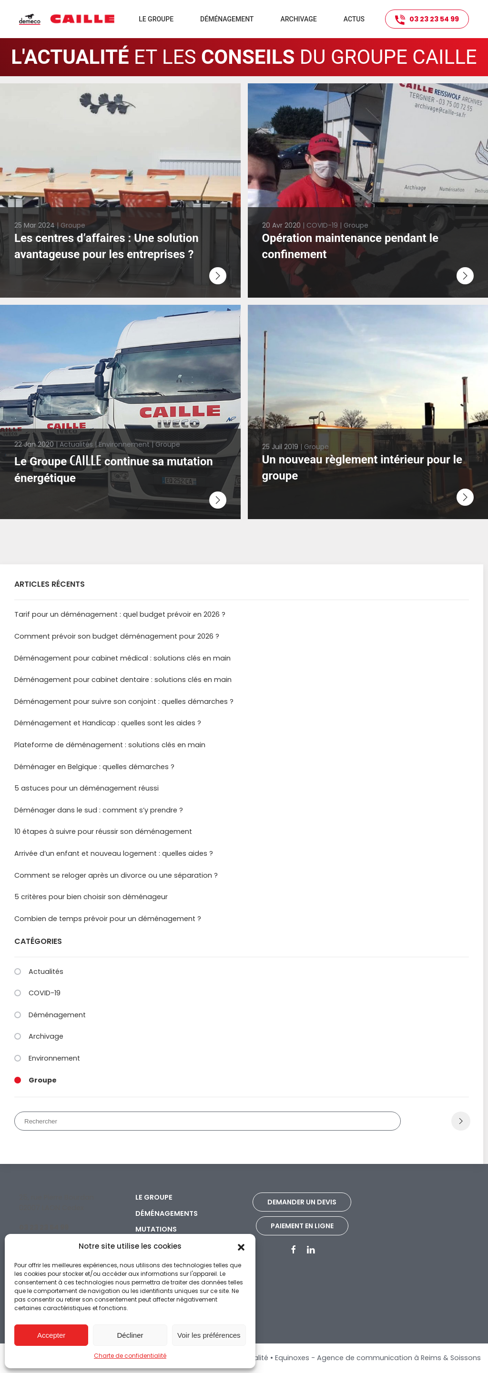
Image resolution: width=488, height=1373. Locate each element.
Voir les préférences (209, 1335)
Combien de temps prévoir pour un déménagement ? (107, 918)
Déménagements (166, 1213)
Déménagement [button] (227, 19)
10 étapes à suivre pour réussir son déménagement (103, 831)
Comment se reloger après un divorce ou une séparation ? (116, 875)
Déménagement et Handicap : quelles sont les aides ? (107, 723)
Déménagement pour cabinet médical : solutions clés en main (122, 658)
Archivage (298, 19)
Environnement (54, 1058)
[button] (241, 1246)
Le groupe (154, 1197)
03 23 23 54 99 (427, 19)
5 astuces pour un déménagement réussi (86, 788)
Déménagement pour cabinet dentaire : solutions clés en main (123, 679)
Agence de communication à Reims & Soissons (399, 1358)
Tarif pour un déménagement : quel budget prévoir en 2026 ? (119, 614)
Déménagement (57, 1015)
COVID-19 (45, 993)
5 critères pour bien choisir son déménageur (91, 897)
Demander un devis (301, 1202)
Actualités (46, 971)
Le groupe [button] (156, 19)
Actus (354, 19)
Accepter (51, 1335)
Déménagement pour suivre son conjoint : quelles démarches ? (124, 701)
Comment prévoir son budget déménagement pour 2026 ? (116, 636)
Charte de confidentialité (130, 1356)
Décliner (130, 1335)
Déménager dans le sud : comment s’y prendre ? (98, 810)
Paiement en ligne (302, 1226)
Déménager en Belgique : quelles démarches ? (94, 767)
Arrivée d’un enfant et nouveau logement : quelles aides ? (113, 853)
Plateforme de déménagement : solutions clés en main (109, 745)
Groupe (43, 1080)
